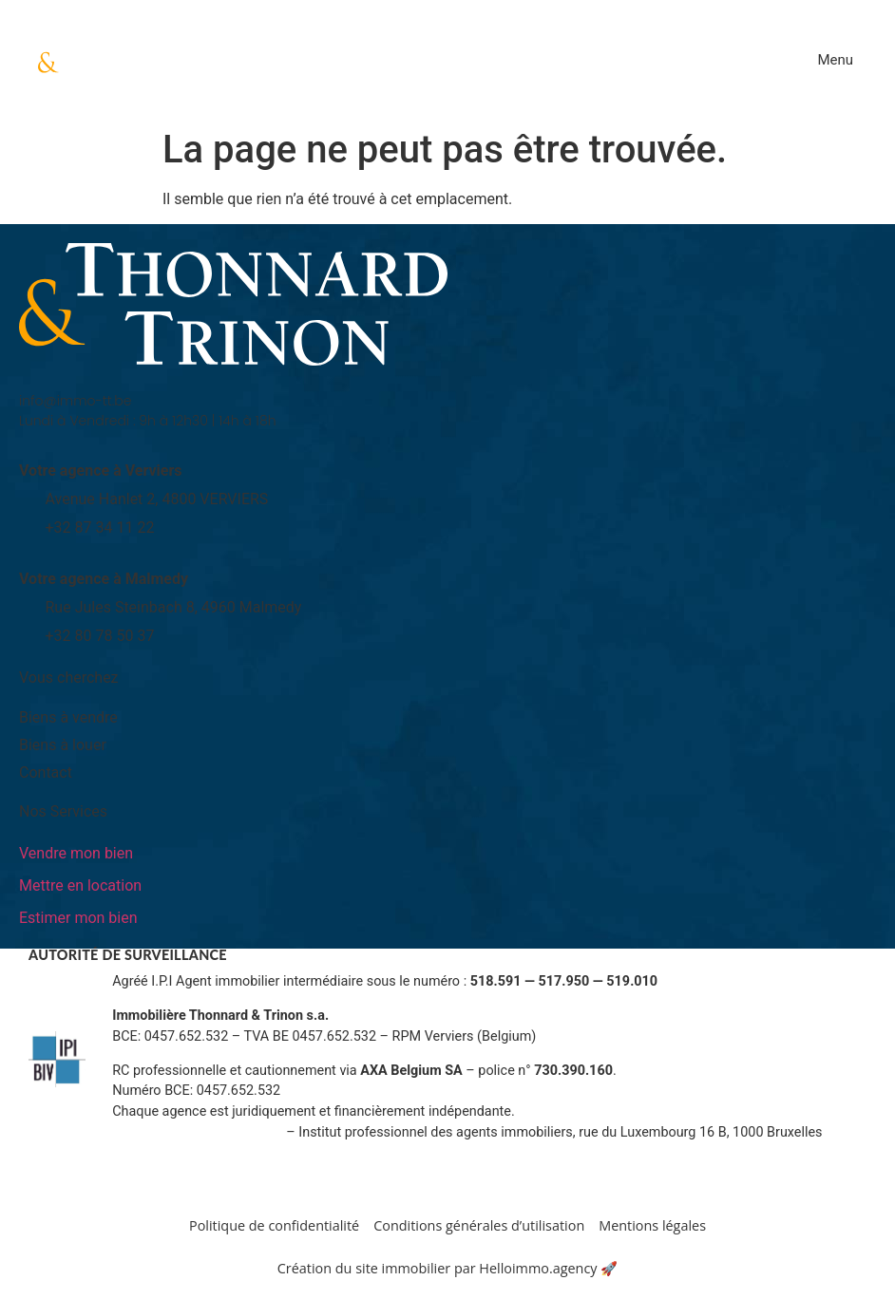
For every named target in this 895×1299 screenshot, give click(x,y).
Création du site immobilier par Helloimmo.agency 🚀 (447, 1268)
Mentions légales (652, 1225)
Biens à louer (62, 745)
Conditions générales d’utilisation (478, 1225)
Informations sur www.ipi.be (197, 1132)
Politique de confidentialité (274, 1225)
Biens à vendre (68, 717)
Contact (45, 772)
